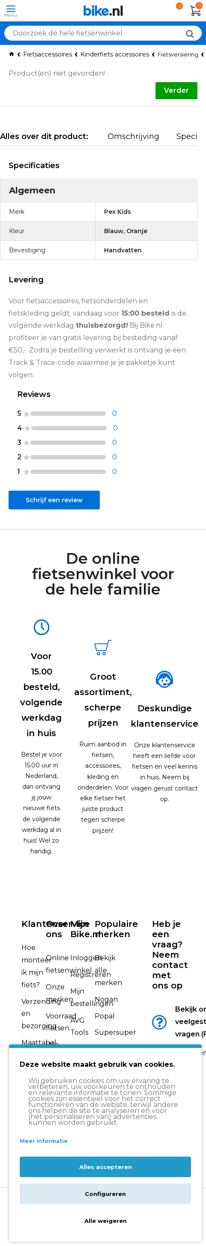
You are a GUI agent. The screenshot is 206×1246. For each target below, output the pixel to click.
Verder (176, 90)
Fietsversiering (178, 54)
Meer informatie (44, 1141)
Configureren (105, 1193)
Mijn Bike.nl (85, 929)
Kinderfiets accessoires (115, 54)
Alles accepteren (105, 1166)
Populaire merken (116, 929)
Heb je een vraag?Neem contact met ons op (170, 955)
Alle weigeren (105, 1220)
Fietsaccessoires (47, 54)
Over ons (57, 929)
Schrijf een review (54, 500)
